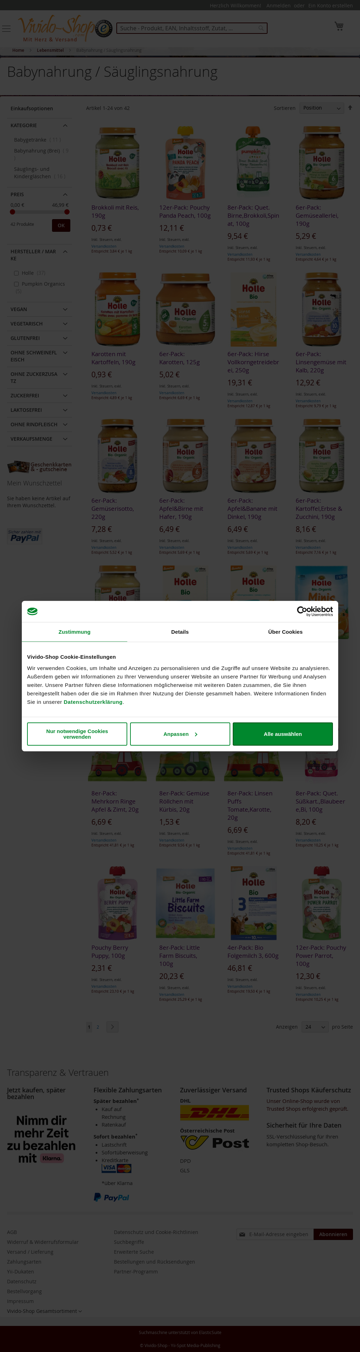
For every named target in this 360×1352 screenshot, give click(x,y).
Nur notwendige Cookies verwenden (77, 733)
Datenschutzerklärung (93, 702)
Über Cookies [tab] (285, 632)
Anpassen (180, 734)
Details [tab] (180, 632)
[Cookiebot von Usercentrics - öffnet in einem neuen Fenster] (302, 611)
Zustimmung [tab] (75, 632)
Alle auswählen (283, 734)
